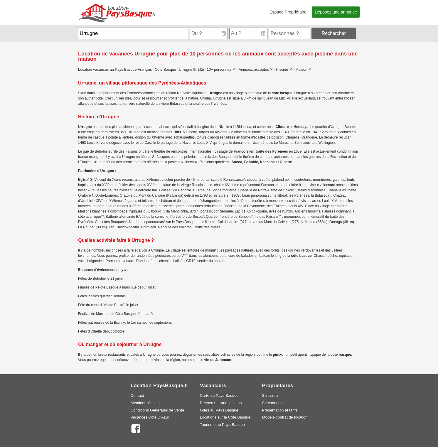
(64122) (198, 69)
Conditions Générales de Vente (157, 410)
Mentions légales (145, 403)
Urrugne (185, 70)
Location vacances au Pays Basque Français (115, 70)
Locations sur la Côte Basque (225, 417)
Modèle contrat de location (285, 417)
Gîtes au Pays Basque (219, 410)
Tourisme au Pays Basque (222, 424)
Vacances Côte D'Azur (150, 417)
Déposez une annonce (336, 12)
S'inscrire (270, 395)
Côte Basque (165, 70)
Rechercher (334, 33)
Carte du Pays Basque (219, 395)
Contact (137, 395)
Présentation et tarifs (280, 410)
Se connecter (273, 403)
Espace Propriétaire (287, 12)
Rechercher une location (221, 403)
